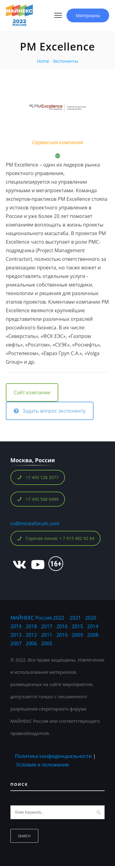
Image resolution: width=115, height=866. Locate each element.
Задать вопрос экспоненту (50, 410)
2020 (90, 617)
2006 (31, 643)
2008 (92, 635)
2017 (46, 626)
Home (43, 61)
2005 (46, 643)
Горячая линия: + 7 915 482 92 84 (55, 538)
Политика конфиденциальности (53, 756)
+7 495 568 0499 (38, 499)
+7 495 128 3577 (38, 477)
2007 (16, 643)
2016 (62, 626)
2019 (16, 626)
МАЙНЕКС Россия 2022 (37, 617)
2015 (77, 626)
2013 (16, 635)
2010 (62, 635)
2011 (46, 635)
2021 (75, 617)
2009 (77, 635)
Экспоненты (65, 61)
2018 (32, 626)
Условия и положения (42, 764)
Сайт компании (32, 392)
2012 (31, 635)
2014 (92, 626)
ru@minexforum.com (34, 523)
